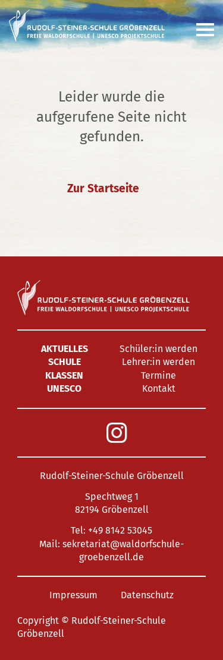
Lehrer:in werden (158, 361)
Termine (158, 375)
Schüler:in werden (158, 348)
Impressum (73, 595)
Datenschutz (147, 595)
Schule (64, 361)
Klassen (64, 375)
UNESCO (64, 388)
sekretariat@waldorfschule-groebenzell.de (123, 550)
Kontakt (158, 388)
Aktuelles (64, 348)
